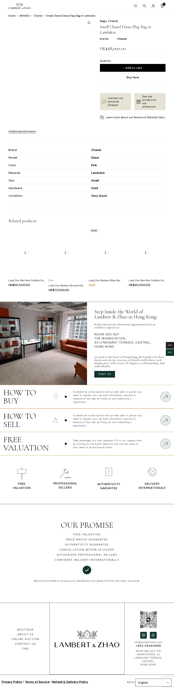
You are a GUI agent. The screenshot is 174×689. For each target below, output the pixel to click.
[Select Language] (153, 682)
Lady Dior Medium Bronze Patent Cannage (73, 285)
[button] (91, 23)
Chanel (38, 15)
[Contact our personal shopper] (104, 102)
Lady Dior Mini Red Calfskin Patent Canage (33, 280)
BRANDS (25, 15)
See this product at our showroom (149, 101)
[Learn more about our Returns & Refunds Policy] (102, 117)
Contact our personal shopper (115, 101)
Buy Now (133, 77)
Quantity (105, 61)
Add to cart (133, 68)
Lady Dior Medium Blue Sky (104, 280)
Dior (51, 280)
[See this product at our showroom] (138, 102)
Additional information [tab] (24, 131)
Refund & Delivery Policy (70, 682)
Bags (103, 21)
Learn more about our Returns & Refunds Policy (135, 117)
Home (12, 15)
